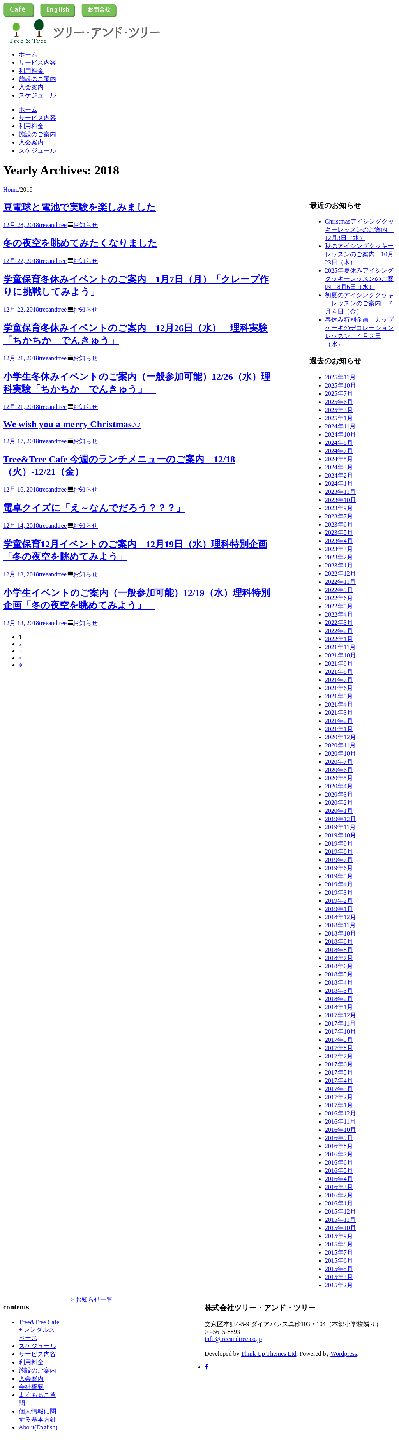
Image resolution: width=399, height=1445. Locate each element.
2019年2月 (339, 900)
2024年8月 (339, 442)
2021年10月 (340, 655)
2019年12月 (340, 819)
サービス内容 (37, 62)
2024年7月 (339, 451)
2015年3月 (339, 1277)
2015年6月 (339, 1260)
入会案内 (31, 87)
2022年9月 (339, 590)
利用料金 (31, 70)
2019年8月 (339, 851)
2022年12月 (340, 573)
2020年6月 (339, 770)
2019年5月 (339, 876)
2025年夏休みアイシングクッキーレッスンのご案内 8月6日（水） (359, 278)
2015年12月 (340, 1211)
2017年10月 (340, 1031)
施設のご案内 (37, 79)
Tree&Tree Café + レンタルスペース (39, 1330)
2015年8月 (339, 1244)
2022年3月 (339, 622)
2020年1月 (339, 810)
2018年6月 (339, 966)
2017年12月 (340, 1015)
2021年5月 (339, 696)
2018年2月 (339, 999)
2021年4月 (339, 704)
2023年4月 (339, 540)
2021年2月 (339, 720)
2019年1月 (339, 909)
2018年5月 (339, 974)
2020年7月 (339, 761)
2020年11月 (340, 745)
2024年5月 (339, 459)
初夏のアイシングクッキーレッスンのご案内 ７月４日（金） (359, 303)
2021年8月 (339, 671)
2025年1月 (339, 418)
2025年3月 (339, 410)
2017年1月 (339, 1105)
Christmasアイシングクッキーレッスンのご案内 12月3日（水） (359, 229)
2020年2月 (339, 802)
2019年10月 (340, 835)
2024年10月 (340, 434)
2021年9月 (339, 663)
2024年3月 (339, 467)
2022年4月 (339, 614)
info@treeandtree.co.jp (233, 1339)
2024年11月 (340, 426)
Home (10, 189)
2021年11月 (340, 647)
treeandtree (53, 225)
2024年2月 (339, 475)
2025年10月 (340, 385)
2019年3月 (339, 892)
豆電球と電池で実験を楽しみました (79, 207)
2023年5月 (339, 532)
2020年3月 (339, 794)
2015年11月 (340, 1219)
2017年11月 (340, 1023)
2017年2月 (339, 1097)
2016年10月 (340, 1129)
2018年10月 (340, 933)
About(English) (38, 1427)
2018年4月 (339, 982)
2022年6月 (339, 598)
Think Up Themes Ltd (268, 1353)
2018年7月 (339, 958)
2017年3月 (339, 1089)
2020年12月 (340, 737)
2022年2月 (339, 630)
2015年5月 (339, 1268)
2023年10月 (340, 500)
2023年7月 (339, 516)
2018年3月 (339, 990)
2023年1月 (339, 565)
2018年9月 (339, 941)
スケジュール (37, 95)
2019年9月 (339, 843)
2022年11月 (340, 581)
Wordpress (343, 1353)
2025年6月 (339, 401)
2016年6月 (339, 1162)
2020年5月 (339, 778)
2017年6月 (339, 1064)
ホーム (28, 54)
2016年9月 (339, 1138)
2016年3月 (339, 1187)
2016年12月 (340, 1113)
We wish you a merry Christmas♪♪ (72, 424)
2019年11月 (340, 827)
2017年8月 (339, 1048)
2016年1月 (339, 1203)
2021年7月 (339, 680)
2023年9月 (339, 508)
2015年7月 (339, 1252)
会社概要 (31, 1386)
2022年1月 (339, 639)
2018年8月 (339, 949)
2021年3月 (339, 712)
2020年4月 (339, 786)
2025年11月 (340, 377)
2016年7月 (339, 1154)
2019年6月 (339, 868)
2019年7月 (339, 859)
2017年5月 (339, 1072)
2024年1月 (339, 483)
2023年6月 (339, 524)
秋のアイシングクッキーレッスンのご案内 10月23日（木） (359, 254)
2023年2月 (339, 557)
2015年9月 (339, 1236)
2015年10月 (340, 1228)
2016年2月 (339, 1195)
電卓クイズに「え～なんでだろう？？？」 (94, 508)
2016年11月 (340, 1121)
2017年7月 (339, 1056)
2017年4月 (339, 1080)
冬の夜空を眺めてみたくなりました (80, 243)
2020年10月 (340, 753)
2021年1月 (339, 729)
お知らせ (85, 225)
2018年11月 (340, 925)
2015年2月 (339, 1285)
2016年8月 (339, 1146)
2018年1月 (339, 1007)
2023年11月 (340, 491)
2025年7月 (339, 393)
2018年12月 (340, 917)
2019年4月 (339, 884)
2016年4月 (339, 1178)
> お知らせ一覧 (91, 1299)
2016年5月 (339, 1170)
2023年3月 (339, 549)
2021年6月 (339, 688)
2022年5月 (339, 606)
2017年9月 (339, 1039)
